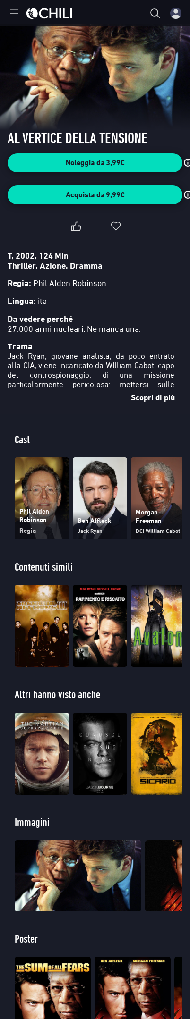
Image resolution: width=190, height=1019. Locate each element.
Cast (22, 439)
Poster (26, 938)
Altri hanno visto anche (57, 694)
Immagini (32, 822)
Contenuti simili (44, 566)
